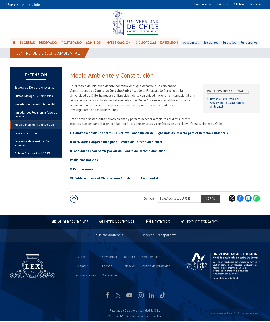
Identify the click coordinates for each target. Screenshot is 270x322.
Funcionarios (249, 43)
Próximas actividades (28, 134)
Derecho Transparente (159, 235)
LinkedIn (248, 199)
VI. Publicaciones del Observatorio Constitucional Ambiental (114, 179)
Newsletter (109, 257)
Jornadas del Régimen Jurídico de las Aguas (36, 116)
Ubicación (129, 267)
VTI (235, 313)
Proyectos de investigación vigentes (32, 145)
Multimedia (109, 276)
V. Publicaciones (81, 170)
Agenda (107, 267)
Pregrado (48, 43)
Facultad (27, 43)
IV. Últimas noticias (84, 161)
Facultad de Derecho (122, 311)
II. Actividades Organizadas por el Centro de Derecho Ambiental (116, 143)
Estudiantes (211, 43)
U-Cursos (223, 4)
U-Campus (82, 267)
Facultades (200, 4)
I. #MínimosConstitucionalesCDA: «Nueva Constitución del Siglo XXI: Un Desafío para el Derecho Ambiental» (149, 134)
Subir (74, 199)
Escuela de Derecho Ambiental (34, 89)
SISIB (229, 313)
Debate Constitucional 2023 (32, 155)
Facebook (240, 199)
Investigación (118, 43)
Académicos (190, 43)
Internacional (119, 223)
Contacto (129, 257)
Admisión (93, 43)
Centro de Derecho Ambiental (48, 54)
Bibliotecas (254, 4)
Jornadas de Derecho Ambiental (35, 106)
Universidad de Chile (248, 313)
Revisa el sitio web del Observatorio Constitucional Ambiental (227, 103)
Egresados (229, 43)
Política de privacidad (155, 267)
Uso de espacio (202, 223)
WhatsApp (256, 199)
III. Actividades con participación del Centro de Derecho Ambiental (118, 152)
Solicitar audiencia (108, 235)
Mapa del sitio (150, 257)
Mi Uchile (238, 4)
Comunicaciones (85, 276)
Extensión (169, 43)
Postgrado (71, 43)
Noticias (161, 223)
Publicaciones (72, 223)
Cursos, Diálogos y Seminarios (34, 97)
